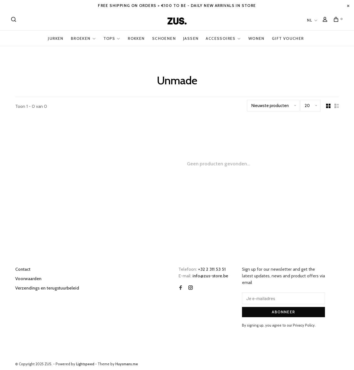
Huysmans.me (126, 364)
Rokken (136, 38)
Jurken (55, 38)
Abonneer (283, 311)
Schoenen (164, 38)
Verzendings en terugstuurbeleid (47, 288)
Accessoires (220, 38)
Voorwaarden (28, 278)
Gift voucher (288, 38)
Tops (109, 38)
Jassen (191, 38)
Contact (22, 269)
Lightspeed (85, 364)
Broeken (81, 38)
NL (310, 20)
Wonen (256, 38)
